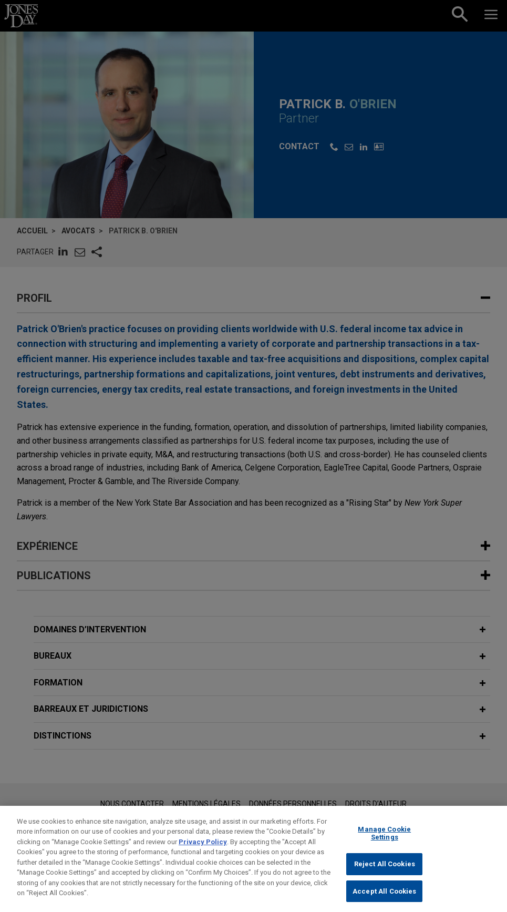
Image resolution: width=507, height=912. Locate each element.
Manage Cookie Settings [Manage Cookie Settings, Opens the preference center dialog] (384, 841)
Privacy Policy (203, 850)
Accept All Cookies (384, 899)
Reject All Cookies (384, 872)
